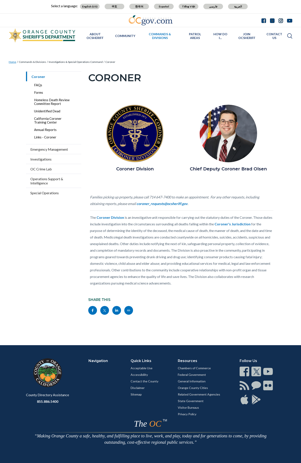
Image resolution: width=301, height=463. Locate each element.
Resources (187, 361)
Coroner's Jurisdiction (233, 224)
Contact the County (144, 381)
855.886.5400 (47, 401)
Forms (38, 92)
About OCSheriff (95, 36)
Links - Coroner (45, 137)
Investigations (41, 159)
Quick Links (141, 361)
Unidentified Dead (47, 111)
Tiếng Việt (188, 6)
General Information (192, 381)
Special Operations (44, 193)
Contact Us (274, 36)
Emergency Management (49, 149)
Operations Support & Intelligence (46, 181)
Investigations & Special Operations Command (76, 62)
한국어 (139, 6)
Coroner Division (110, 217)
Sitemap (136, 394)
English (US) (90, 6)
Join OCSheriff (246, 36)
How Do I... (220, 36)
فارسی (213, 6)
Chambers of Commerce (194, 368)
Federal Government (192, 374)
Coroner (110, 62)
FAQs (38, 85)
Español (164, 6)
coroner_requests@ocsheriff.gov (162, 203)
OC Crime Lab (41, 169)
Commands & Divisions (160, 36)
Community (125, 36)
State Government (191, 401)
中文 (114, 6)
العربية (238, 6)
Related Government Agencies (199, 394)
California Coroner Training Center (48, 120)
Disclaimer (138, 388)
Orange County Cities (193, 388)
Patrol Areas (195, 36)
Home (12, 62)
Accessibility (139, 374)
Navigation (98, 361)
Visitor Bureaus (188, 407)
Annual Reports (45, 130)
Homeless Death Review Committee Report (51, 102)
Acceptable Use (141, 368)
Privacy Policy (187, 414)
